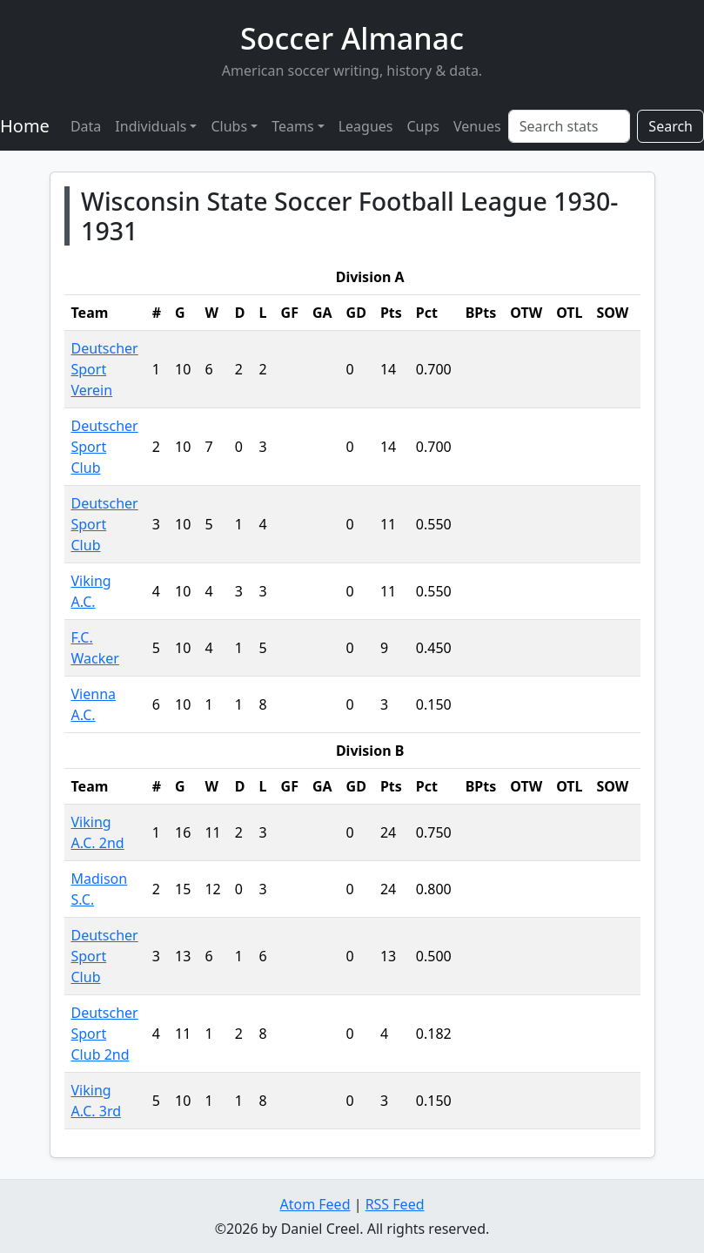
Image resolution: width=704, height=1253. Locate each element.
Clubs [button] (229, 126)
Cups (422, 126)
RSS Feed (395, 1204)
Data (85, 126)
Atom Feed (314, 1204)
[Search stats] (569, 126)
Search (670, 126)
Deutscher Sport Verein (104, 369)
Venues (477, 126)
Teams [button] (292, 126)
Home (25, 126)
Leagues (366, 126)
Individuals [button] (150, 126)
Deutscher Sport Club (104, 446)
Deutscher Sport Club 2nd (104, 1033)
